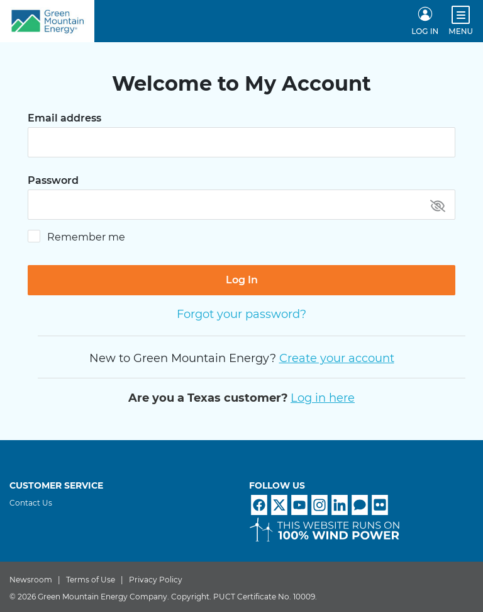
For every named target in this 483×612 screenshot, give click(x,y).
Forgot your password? (241, 314)
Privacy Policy (155, 579)
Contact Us (30, 502)
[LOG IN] (424, 21)
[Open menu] (461, 15)
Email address (64, 118)
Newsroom (30, 579)
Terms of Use (90, 579)
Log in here (323, 398)
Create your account (336, 358)
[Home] (47, 21)
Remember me (86, 237)
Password (53, 180)
